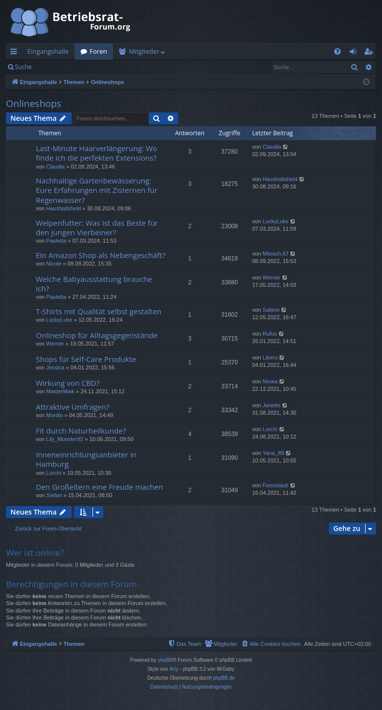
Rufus (270, 334)
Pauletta (56, 241)
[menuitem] (337, 51)
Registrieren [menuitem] (370, 53)
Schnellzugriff (15, 53)
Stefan (54, 495)
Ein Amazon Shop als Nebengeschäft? (101, 255)
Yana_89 (273, 453)
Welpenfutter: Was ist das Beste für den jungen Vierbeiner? (97, 227)
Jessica (55, 367)
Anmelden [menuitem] (356, 53)
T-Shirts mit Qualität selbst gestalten (99, 311)
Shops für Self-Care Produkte (86, 359)
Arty (174, 669)
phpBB (165, 660)
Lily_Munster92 (65, 439)
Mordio (54, 415)
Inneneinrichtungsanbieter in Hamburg (86, 459)
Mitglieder (144, 51)
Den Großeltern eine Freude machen (99, 487)
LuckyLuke (276, 221)
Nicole (54, 263)
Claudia (55, 167)
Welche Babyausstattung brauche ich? (94, 283)
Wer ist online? (35, 552)
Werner (272, 277)
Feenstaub (275, 485)
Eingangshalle (48, 51)
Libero (270, 357)
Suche (23, 67)
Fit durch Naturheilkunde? (81, 431)
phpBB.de (224, 678)
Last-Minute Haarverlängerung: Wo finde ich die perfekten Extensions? (96, 153)
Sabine (271, 310)
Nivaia (270, 381)
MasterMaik (60, 391)
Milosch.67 (276, 254)
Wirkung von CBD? (67, 383)
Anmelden (60, 67)
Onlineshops (33, 103)
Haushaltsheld (63, 208)
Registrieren (105, 67)
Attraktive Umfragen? (72, 407)
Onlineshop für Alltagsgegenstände (97, 335)
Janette (272, 405)
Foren (98, 51)
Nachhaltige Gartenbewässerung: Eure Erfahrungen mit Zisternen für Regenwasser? (97, 190)
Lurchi (270, 429)
